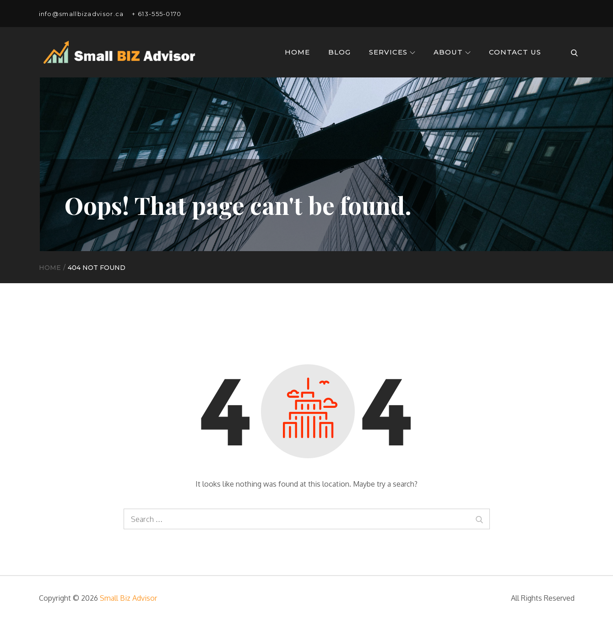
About (452, 52)
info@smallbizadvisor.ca (81, 13)
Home (297, 52)
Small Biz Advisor (128, 598)
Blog (339, 52)
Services (392, 52)
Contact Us (515, 52)
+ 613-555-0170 (156, 13)
